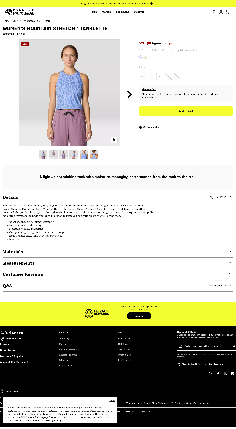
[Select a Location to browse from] (2, 393)
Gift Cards (123, 346)
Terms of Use (214, 356)
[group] (139, 310)
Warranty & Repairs (11, 358)
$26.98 (145, 45)
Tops (47, 23)
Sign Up (139, 317)
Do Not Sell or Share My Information (190, 405)
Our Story (64, 340)
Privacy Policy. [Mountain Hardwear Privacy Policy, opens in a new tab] (53, 420)
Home (6, 23)
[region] (60, 410)
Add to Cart (186, 113)
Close (112, 401)
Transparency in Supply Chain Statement (147, 405)
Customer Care (11, 341)
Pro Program (125, 362)
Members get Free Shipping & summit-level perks (139, 310)
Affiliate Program (68, 357)
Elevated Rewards (68, 351)
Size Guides (149, 91)
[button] (129, 96)
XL (177, 78)
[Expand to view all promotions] (118, 3)
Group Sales (124, 357)
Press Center (66, 367)
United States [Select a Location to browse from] (12, 393)
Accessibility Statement (14, 364)
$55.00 (156, 45)
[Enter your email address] (207, 348)
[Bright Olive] (145, 59)
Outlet (17, 23)
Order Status (7, 352)
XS (142, 78)
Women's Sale (32, 23)
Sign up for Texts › (200, 366)
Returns (4, 346)
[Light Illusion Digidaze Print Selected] (140, 59)
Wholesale (64, 362)
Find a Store (124, 340)
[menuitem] (94, 13)
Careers (63, 346)
